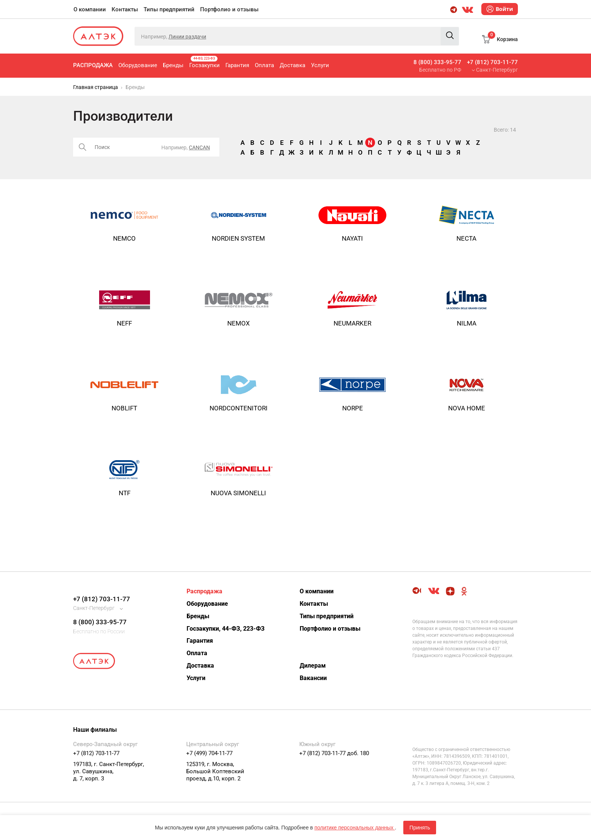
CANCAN (199, 147)
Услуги (320, 65)
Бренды (173, 65)
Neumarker (352, 323)
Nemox (238, 323)
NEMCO (124, 238)
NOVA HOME (466, 408)
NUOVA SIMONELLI (238, 493)
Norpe (352, 408)
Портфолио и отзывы (229, 9)
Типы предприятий (169, 9)
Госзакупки (204, 62)
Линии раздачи (187, 37)
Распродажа (93, 65)
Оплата (264, 65)
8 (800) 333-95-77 (437, 62)
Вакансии (313, 678)
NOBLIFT (124, 408)
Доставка (292, 65)
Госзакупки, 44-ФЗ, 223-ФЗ (226, 628)
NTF (124, 493)
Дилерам (313, 665)
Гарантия (237, 65)
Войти (499, 9)
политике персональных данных (354, 828)
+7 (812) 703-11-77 (492, 62)
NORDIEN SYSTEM (238, 238)
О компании (89, 9)
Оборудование (137, 65)
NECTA (466, 238)
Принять (419, 828)
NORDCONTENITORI (239, 408)
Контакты (125, 9)
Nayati (352, 238)
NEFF (124, 323)
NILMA (466, 323)
